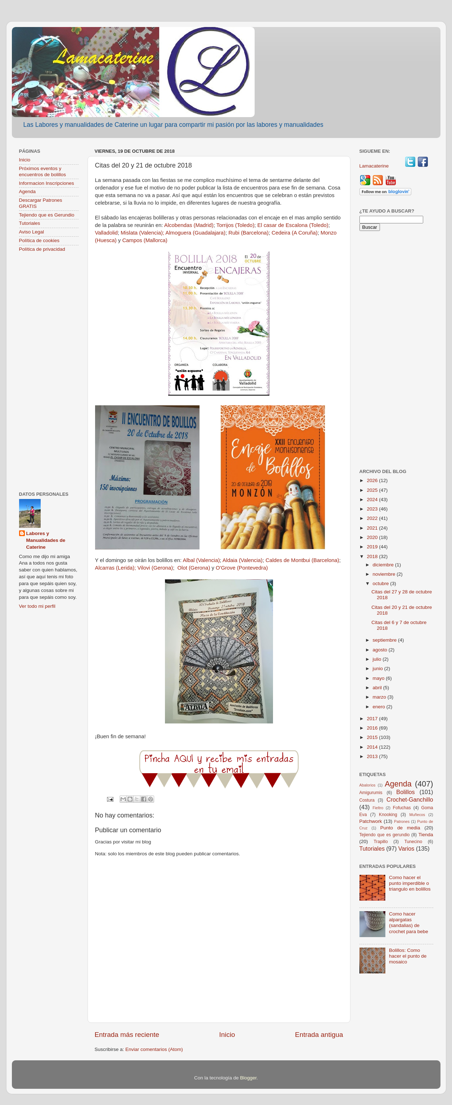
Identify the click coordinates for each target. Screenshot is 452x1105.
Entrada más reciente (127, 1034)
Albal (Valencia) (201, 560)
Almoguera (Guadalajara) (195, 233)
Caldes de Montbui (288, 560)
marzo (380, 697)
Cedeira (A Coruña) (295, 233)
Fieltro (377, 808)
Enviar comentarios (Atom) (154, 1049)
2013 (373, 756)
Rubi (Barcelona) (248, 233)
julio (378, 659)
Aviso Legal (31, 232)
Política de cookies (39, 240)
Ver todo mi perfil (37, 606)
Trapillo (380, 841)
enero (379, 706)
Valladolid (106, 233)
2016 (373, 728)
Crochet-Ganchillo (409, 799)
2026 (373, 480)
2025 (373, 490)
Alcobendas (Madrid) (189, 225)
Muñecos (417, 814)
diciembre (384, 564)
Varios (406, 848)
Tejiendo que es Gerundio (47, 215)
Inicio (227, 1034)
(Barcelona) (325, 560)
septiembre (385, 640)
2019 (373, 546)
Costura (367, 800)
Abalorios (367, 785)
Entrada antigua (319, 1034)
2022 (373, 518)
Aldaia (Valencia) (243, 560)
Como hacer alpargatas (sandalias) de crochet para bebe (408, 922)
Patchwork (370, 821)
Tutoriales (29, 223)
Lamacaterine (374, 166)
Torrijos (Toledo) (235, 225)
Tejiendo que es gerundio (384, 834)
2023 (373, 509)
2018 (373, 556)
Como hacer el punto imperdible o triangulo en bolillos (410, 883)
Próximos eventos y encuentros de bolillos (42, 171)
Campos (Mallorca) (144, 240)
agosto (381, 649)
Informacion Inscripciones (46, 183)
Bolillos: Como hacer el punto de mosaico (407, 956)
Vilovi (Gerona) (155, 568)
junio (378, 668)
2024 (373, 499)
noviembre (385, 574)
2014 (373, 747)
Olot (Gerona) (195, 568)
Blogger (248, 1078)
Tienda (426, 834)
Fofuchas (402, 807)
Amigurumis (370, 792)
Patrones (402, 821)
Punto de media (400, 827)
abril (378, 687)
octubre (381, 583)
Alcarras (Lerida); (115, 568)
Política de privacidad (42, 249)
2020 (373, 537)
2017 (373, 718)
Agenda (27, 191)
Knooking (388, 814)
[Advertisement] (49, 372)
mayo (379, 678)
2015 (373, 737)
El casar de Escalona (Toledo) (293, 225)
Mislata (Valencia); (142, 233)
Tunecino (413, 841)
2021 (373, 528)
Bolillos (405, 792)
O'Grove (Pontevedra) (242, 568)
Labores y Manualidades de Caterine (46, 540)
